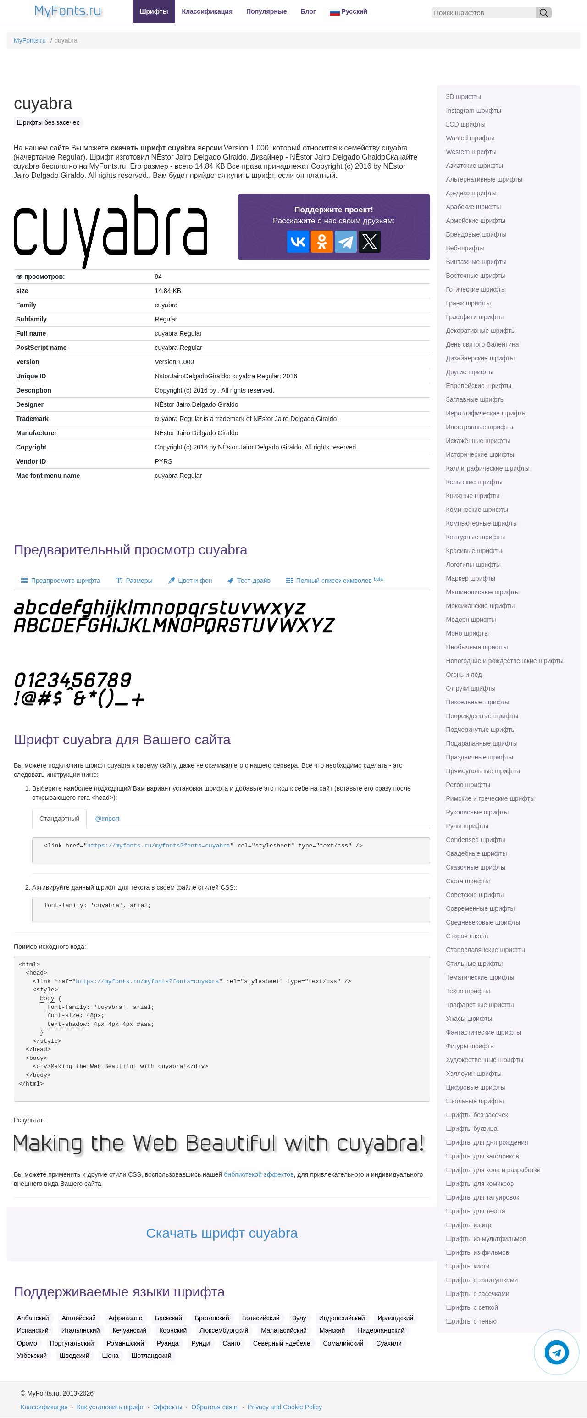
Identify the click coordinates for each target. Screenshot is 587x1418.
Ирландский (395, 1318)
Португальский (72, 1343)
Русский (348, 12)
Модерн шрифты (471, 619)
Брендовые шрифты (476, 234)
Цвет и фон (190, 580)
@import (107, 818)
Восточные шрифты (475, 275)
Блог (308, 11)
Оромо (27, 1343)
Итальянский (80, 1330)
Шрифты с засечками (477, 1293)
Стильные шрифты (474, 963)
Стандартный (59, 818)
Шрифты (154, 11)
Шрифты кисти (468, 1266)
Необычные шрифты (477, 647)
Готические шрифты (476, 289)
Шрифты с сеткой (472, 1307)
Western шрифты (471, 151)
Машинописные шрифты (483, 592)
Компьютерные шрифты (482, 523)
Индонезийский (342, 1318)
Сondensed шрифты (476, 839)
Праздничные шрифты (480, 757)
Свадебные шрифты (476, 853)
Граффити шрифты (475, 317)
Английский (78, 1318)
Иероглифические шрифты (486, 413)
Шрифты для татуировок (483, 1197)
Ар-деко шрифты (471, 193)
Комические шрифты (477, 509)
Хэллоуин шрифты (474, 1073)
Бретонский (212, 1318)
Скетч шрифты (468, 881)
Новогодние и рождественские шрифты (505, 661)
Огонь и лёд (464, 674)
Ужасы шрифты (469, 1018)
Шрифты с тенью (471, 1321)
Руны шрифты (467, 826)
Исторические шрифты (480, 454)
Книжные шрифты (473, 495)
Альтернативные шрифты (484, 179)
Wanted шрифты (470, 138)
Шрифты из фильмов (477, 1252)
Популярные (266, 11)
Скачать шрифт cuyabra (222, 1233)
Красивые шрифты (474, 550)
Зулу (299, 1318)
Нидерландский (381, 1330)
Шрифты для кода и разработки (493, 1170)
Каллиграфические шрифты (488, 468)
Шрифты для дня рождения (487, 1142)
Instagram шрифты (474, 110)
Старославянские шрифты (485, 949)
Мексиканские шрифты (480, 605)
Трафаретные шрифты (480, 1004)
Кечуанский (129, 1330)
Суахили (389, 1343)
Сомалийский (343, 1343)
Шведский (74, 1355)
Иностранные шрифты (479, 427)
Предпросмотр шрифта (60, 580)
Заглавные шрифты (475, 399)
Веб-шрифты (465, 248)
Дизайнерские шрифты (480, 358)
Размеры (134, 580)
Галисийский (261, 1318)
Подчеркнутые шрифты (481, 729)
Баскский (168, 1318)
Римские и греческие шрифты (490, 798)
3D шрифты (463, 96)
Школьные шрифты (475, 1101)
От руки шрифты (471, 688)
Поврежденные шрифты (482, 716)
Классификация (207, 11)
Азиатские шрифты (474, 165)
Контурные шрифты (475, 537)
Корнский (173, 1330)
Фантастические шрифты (483, 1032)
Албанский (33, 1318)
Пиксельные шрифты (477, 702)
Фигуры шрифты (470, 1046)
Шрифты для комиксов (480, 1183)
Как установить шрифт (110, 1407)
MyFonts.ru (30, 40)
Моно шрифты (467, 633)
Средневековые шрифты (483, 922)
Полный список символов (334, 580)
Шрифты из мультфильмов (486, 1238)
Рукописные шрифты (477, 812)
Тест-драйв (248, 580)
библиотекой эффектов (259, 1174)
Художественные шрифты (485, 1060)
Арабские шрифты (473, 206)
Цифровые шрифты (475, 1087)
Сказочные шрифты (475, 867)
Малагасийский (284, 1330)
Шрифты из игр (469, 1225)
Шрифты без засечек (477, 1115)
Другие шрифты (469, 372)
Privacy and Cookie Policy (285, 1407)
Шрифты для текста (475, 1211)
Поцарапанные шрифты (482, 743)
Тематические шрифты (480, 977)
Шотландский (151, 1355)
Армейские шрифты (476, 220)
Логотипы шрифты (473, 564)
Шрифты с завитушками (482, 1280)
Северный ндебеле (281, 1343)
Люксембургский (223, 1330)
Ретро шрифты (468, 784)
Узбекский (32, 1355)
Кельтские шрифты (474, 482)
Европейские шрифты (479, 385)
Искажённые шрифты (478, 440)
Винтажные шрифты (476, 262)
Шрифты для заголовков (482, 1156)
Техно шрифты (468, 991)
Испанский (33, 1330)
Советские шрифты (475, 894)
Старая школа (467, 936)
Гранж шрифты (468, 303)
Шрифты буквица (472, 1128)
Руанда (168, 1343)
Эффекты (168, 1407)
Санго (231, 1343)
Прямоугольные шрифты (483, 771)
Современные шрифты (480, 908)
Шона (110, 1355)
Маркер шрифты (471, 578)
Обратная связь (214, 1407)
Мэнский (332, 1330)
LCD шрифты (466, 124)
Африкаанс (125, 1318)
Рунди (200, 1343)
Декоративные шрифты (481, 330)
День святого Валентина (482, 344)
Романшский (125, 1343)
